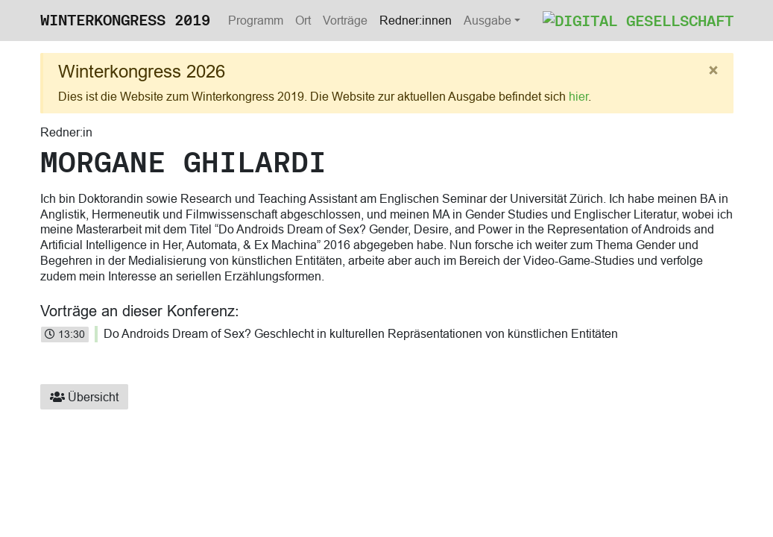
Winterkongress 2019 (125, 20)
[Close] (713, 71)
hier (578, 96)
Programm (255, 20)
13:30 (65, 334)
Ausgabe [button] (487, 20)
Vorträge (345, 20)
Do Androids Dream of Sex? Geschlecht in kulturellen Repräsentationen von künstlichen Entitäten (361, 333)
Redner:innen (415, 20)
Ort (303, 20)
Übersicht (84, 396)
